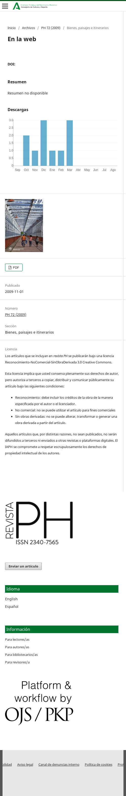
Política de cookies (98, 764)
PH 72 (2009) (50, 28)
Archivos (28, 28)
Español (11, 606)
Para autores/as (17, 647)
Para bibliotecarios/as (21, 654)
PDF (15, 267)
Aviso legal (25, 764)
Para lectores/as (17, 639)
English (11, 598)
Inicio (12, 28)
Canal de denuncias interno (58, 764)
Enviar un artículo (23, 566)
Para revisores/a (17, 662)
